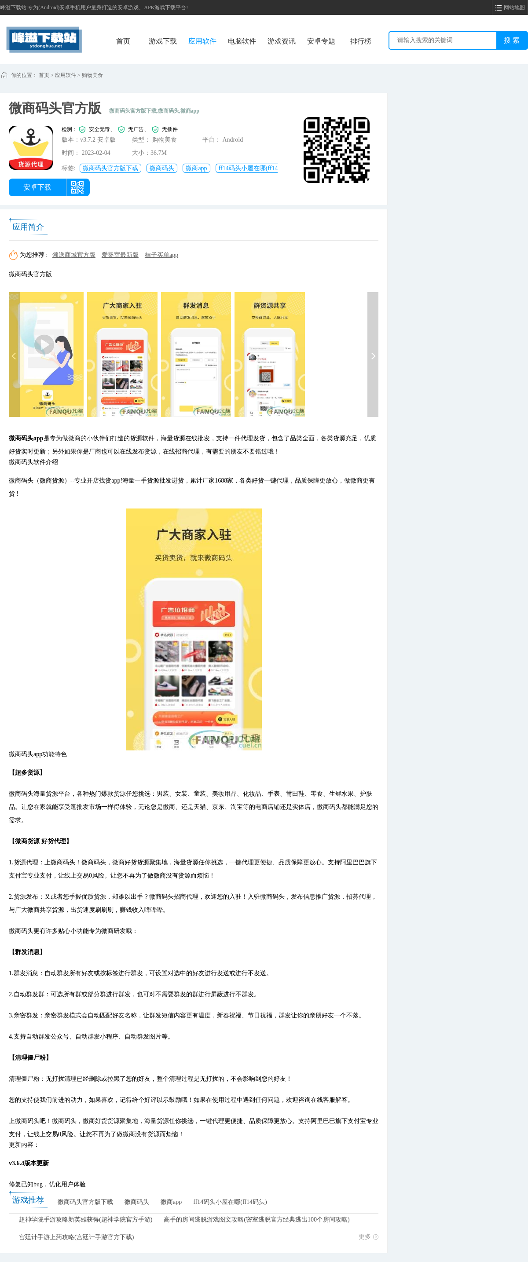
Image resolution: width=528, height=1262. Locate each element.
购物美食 (92, 75)
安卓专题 (321, 41)
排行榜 (360, 41)
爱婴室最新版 (120, 255)
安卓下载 (37, 187)
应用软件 (202, 41)
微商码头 (162, 168)
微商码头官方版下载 (110, 168)
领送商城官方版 (73, 255)
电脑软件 (242, 41)
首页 (123, 41)
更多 (368, 1236)
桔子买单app (161, 255)
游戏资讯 (282, 41)
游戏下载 (163, 41)
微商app (196, 168)
